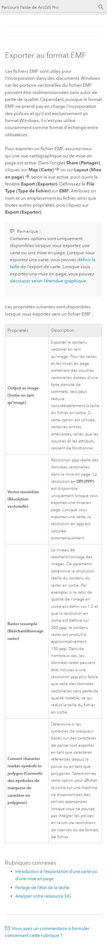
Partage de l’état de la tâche (42, 887)
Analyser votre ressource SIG (43, 896)
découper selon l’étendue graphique (48, 280)
